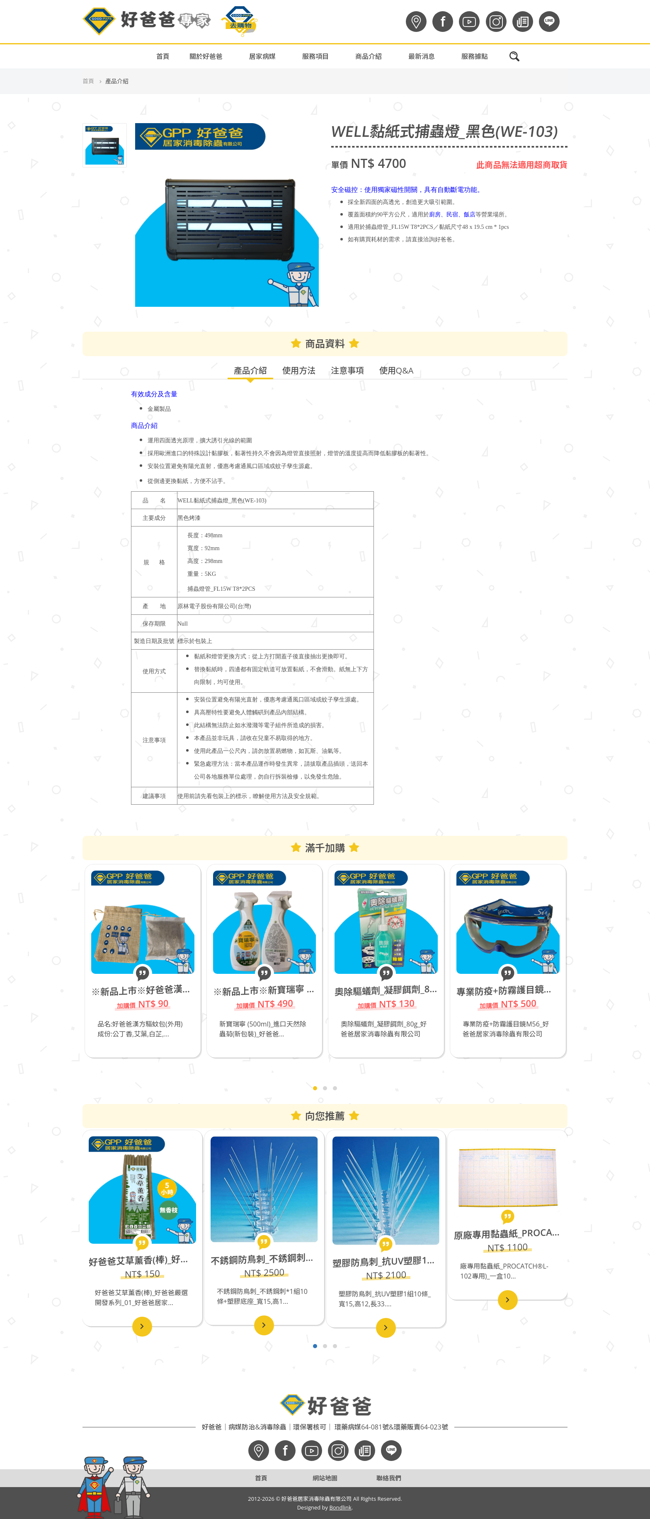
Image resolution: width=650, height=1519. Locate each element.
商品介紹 (368, 56)
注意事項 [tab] (347, 370)
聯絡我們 (388, 1478)
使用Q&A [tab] (396, 370)
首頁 (163, 56)
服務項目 (315, 56)
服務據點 (474, 56)
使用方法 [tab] (298, 370)
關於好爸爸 (206, 56)
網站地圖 (325, 1478)
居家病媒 (262, 56)
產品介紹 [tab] (250, 370)
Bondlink (340, 1507)
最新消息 (421, 56)
